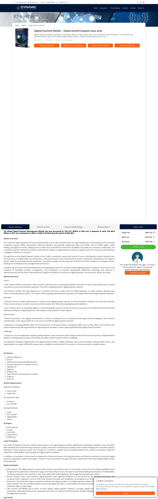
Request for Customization (73, 45)
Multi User (138, 237)
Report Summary (15, 227)
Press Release (115, 8)
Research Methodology (73, 227)
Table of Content (43, 227)
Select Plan (138, 247)
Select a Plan (138, 227)
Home (96, 8)
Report (24, 25)
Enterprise (138, 241)
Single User (138, 232)
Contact (133, 8)
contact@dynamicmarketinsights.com (27, 2)
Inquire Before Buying (100, 45)
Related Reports (104, 227)
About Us (141, 8)
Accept (125, 493)
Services (125, 8)
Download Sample (47, 45)
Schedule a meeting (127, 45)
